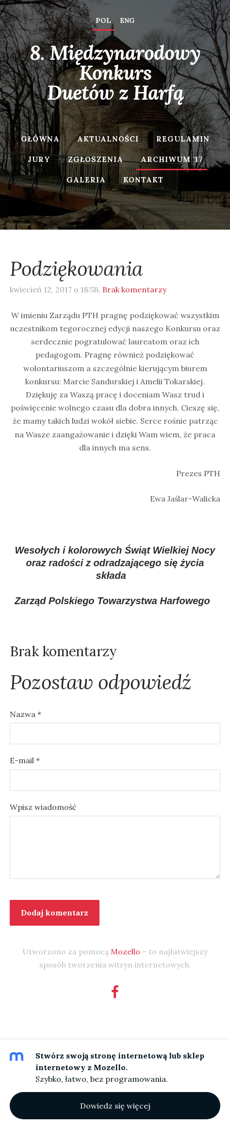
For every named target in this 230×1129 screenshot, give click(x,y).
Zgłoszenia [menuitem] (95, 159)
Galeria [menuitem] (86, 179)
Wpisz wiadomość (43, 807)
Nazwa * (25, 714)
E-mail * (25, 760)
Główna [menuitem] (40, 138)
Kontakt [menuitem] (143, 179)
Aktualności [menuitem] (108, 138)
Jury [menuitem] (39, 159)
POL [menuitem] (103, 20)
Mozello (125, 951)
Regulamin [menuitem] (183, 138)
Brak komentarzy (134, 289)
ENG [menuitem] (127, 20)
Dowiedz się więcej (115, 1106)
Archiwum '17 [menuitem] (172, 159)
